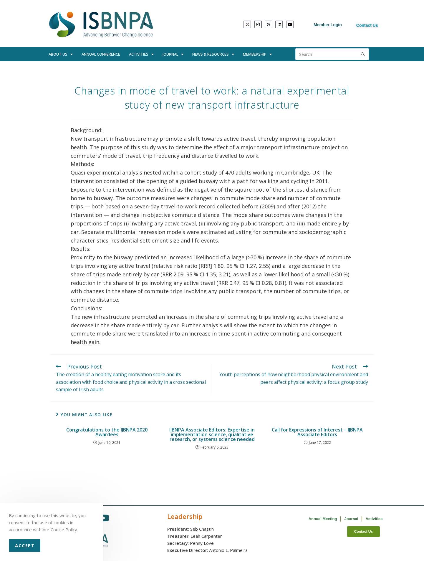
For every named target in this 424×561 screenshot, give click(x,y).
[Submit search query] (363, 54)
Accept (24, 545)
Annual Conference (101, 54)
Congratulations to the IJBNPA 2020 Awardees (107, 432)
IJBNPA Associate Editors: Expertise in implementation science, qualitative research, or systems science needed (212, 434)
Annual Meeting (323, 519)
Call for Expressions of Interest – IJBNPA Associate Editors (317, 432)
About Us (61, 54)
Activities (141, 54)
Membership (257, 54)
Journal (173, 54)
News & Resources (213, 54)
